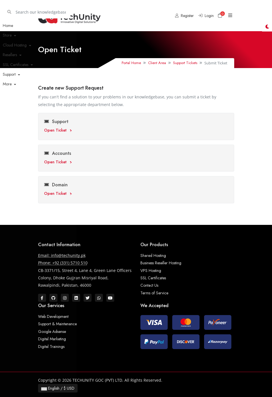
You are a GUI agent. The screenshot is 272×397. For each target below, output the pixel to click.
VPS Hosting (150, 270)
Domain (56, 184)
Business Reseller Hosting (160, 263)
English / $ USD (57, 388)
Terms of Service (154, 293)
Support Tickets (185, 63)
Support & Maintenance (57, 324)
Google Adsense (52, 331)
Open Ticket (58, 130)
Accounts (57, 153)
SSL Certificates (153, 278)
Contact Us (149, 285)
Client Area (157, 63)
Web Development (53, 316)
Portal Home (131, 63)
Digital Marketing (52, 339)
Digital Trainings (51, 346)
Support (56, 121)
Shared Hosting (153, 255)
